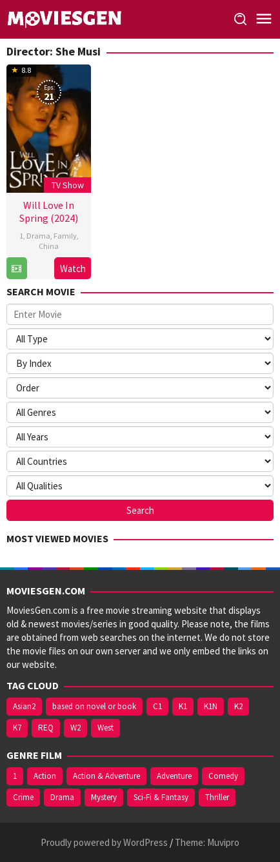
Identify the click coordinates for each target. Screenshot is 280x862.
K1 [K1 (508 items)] (183, 706)
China (49, 246)
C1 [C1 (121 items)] (157, 706)
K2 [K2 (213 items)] (238, 706)
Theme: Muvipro (207, 842)
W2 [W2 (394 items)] (75, 727)
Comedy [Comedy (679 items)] (223, 775)
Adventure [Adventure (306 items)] (174, 775)
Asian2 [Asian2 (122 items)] (24, 706)
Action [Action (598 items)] (45, 775)
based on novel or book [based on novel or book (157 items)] (94, 706)
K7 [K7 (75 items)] (17, 727)
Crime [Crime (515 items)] (23, 797)
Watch (73, 268)
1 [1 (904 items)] (15, 775)
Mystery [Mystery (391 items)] (104, 797)
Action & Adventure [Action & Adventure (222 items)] (106, 775)
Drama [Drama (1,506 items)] (62, 797)
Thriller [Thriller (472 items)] (217, 797)
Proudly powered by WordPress (104, 842)
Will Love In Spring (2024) (48, 211)
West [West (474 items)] (105, 727)
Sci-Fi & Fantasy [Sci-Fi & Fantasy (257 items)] (161, 797)
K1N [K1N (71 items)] (210, 706)
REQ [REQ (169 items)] (46, 727)
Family (65, 235)
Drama (38, 235)
